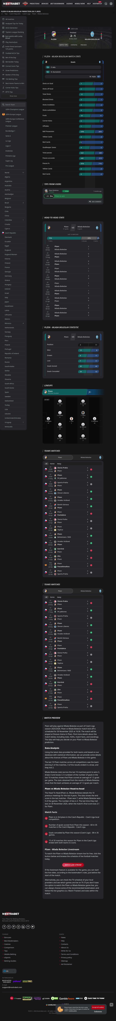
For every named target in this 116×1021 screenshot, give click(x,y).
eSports (7, 957)
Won (49, 350)
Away (59, 464)
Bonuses (45, 3)
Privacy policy (66, 957)
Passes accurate (49, 158)
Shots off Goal (48, 89)
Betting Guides (10, 961)
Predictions (34, 3)
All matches (8, 19)
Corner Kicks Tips (10, 87)
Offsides (46, 126)
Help (89, 3)
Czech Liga (26, 14)
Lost (48, 361)
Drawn (49, 355)
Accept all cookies (98, 1007)
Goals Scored (52, 366)
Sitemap (64, 961)
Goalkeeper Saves (49, 147)
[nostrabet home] (10, 914)
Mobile (77, 3)
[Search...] (106, 4)
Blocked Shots (48, 99)
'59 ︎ (48, 67)
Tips (6, 14)
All (46, 464)
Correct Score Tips (10, 66)
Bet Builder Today (10, 62)
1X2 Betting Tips (10, 79)
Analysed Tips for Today (12, 23)
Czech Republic (15, 14)
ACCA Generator (10, 28)
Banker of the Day (10, 75)
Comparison (9, 947)
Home (52, 464)
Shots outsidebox (49, 110)
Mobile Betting (10, 954)
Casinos (69, 3)
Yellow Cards (47, 137)
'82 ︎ (48, 72)
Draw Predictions (10, 70)
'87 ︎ (98, 76)
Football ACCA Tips (10, 53)
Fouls (45, 115)
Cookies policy (73, 1011)
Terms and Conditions (70, 954)
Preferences (98, 1011)
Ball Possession (48, 131)
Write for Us (66, 951)
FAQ (62, 941)
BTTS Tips (7, 92)
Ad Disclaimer (66, 964)
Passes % (46, 163)
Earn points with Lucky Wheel (12, 37)
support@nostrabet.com (12, 987)
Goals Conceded (53, 371)
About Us (65, 947)
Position (50, 344)
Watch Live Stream (73, 865)
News (83, 3)
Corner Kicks (47, 121)
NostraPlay (97, 3)
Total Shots (47, 94)
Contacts (64, 944)
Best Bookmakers (57, 3)
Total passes (47, 153)
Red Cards (46, 142)
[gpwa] (27, 998)
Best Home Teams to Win (13, 83)
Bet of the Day (9, 57)
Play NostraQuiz (9, 42)
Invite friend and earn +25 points (12, 47)
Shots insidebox (48, 105)
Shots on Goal (48, 83)
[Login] (111, 4)
